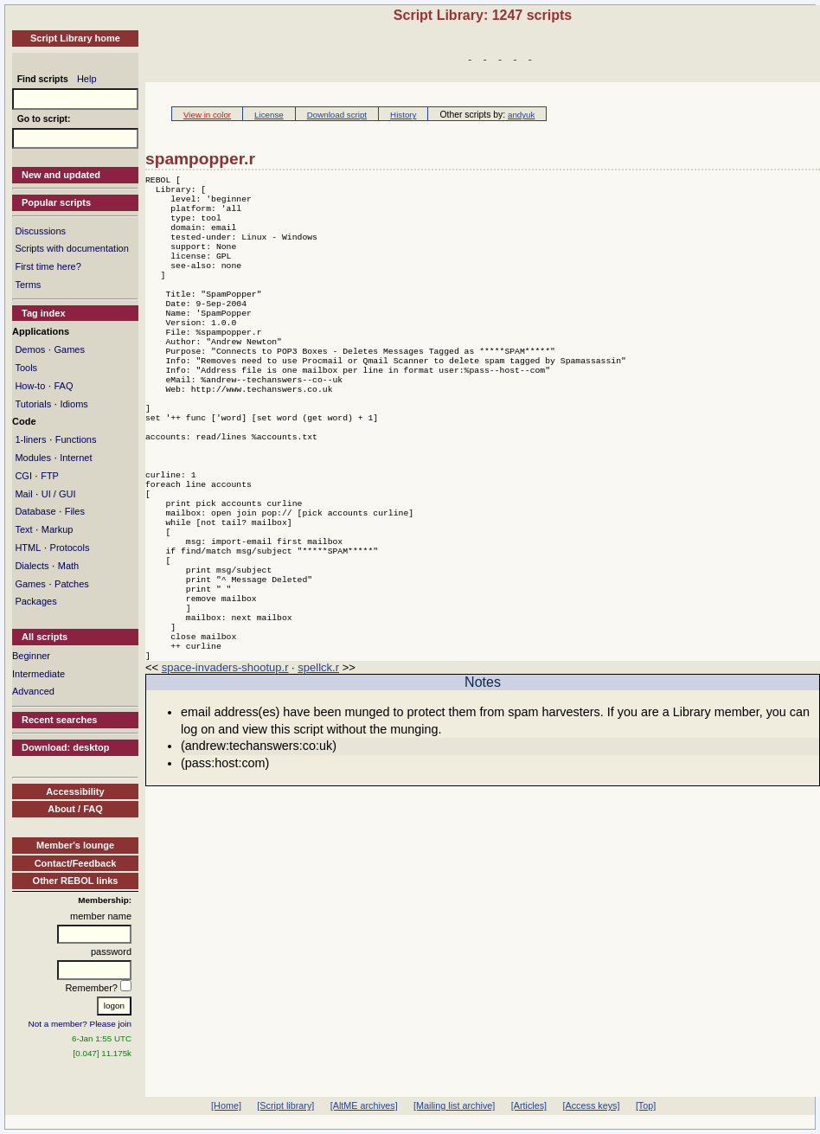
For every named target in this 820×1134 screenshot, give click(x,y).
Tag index (44, 313)
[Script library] (285, 1105)
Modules (33, 457)
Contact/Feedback (76, 863)
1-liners (30, 439)
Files (75, 511)
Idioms (73, 404)
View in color (207, 114)
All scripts (44, 636)
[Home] (226, 1105)
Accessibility (75, 791)
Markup (58, 529)
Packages (35, 601)
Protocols (70, 547)
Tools (26, 367)
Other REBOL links (76, 880)
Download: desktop (65, 747)
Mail (23, 494)
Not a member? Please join (80, 1023)
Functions (76, 439)
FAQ (63, 386)
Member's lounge (75, 845)
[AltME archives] (364, 1105)
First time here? (47, 266)
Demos (30, 349)
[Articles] (529, 1105)
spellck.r (318, 755)
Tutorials (33, 404)
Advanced (33, 691)
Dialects (31, 566)
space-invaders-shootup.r (225, 755)
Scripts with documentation (71, 248)
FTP (50, 476)
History (403, 114)
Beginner (31, 655)
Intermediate (38, 674)
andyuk (521, 114)
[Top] (646, 1105)
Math (68, 566)
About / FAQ (75, 809)
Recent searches (59, 719)
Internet (76, 457)
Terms (28, 284)
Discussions (40, 231)
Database (35, 511)
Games (69, 349)
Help (87, 79)
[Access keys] (590, 1105)
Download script (337, 114)
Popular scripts (56, 202)
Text (23, 529)
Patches (71, 584)
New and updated (61, 175)
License (269, 114)
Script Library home (75, 38)
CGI (23, 476)
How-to (30, 386)
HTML (28, 547)
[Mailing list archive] (454, 1105)
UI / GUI (59, 494)
